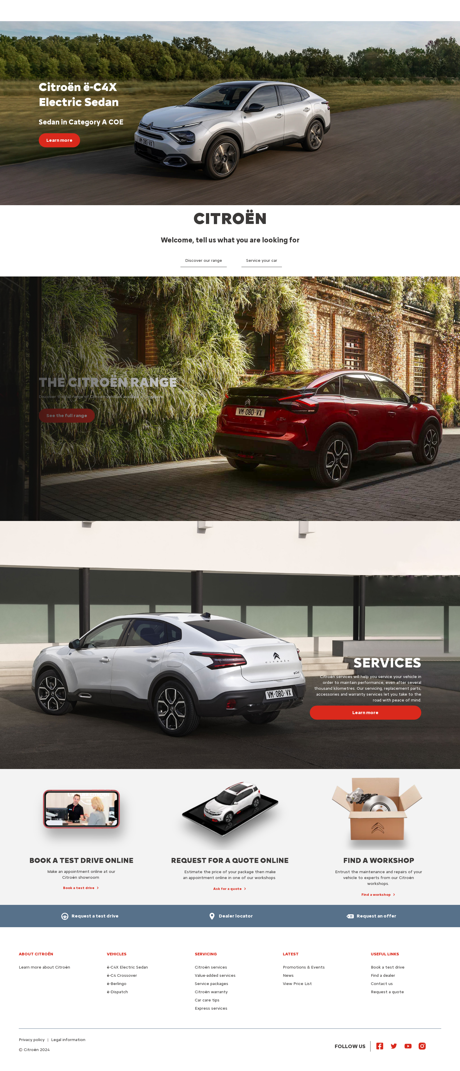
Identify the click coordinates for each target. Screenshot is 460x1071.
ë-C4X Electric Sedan (127, 967)
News (288, 975)
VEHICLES (116, 954)
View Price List (297, 983)
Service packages (211, 983)
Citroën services (211, 967)
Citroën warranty (211, 991)
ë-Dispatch (117, 991)
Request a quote (387, 991)
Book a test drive (388, 967)
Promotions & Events (304, 967)
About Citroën (36, 954)
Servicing (206, 954)
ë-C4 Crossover (122, 975)
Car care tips (207, 1000)
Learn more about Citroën (44, 967)
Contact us (382, 983)
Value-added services (215, 975)
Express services (211, 1008)
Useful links (385, 954)
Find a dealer (383, 975)
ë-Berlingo (116, 983)
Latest (291, 954)
